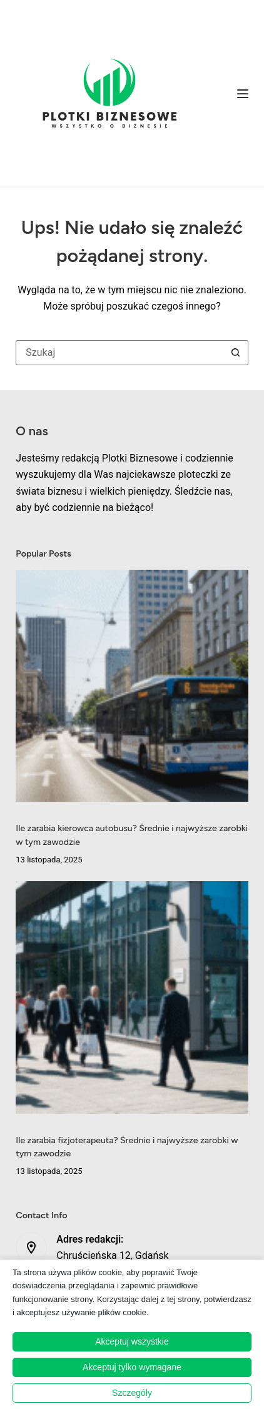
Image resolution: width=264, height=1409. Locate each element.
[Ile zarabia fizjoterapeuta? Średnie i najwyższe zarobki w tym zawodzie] (132, 997)
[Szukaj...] (119, 352)
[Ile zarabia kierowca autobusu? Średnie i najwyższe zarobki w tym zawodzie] (132, 686)
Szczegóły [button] (132, 1393)
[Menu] (242, 93)
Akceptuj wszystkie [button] (131, 1341)
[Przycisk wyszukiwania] (235, 352)
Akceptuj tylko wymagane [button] (132, 1367)
